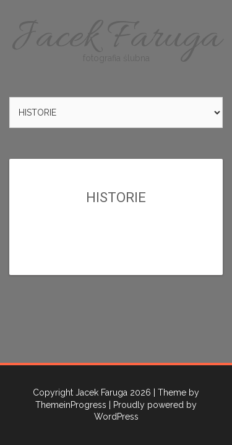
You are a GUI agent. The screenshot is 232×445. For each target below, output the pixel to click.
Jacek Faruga (116, 38)
